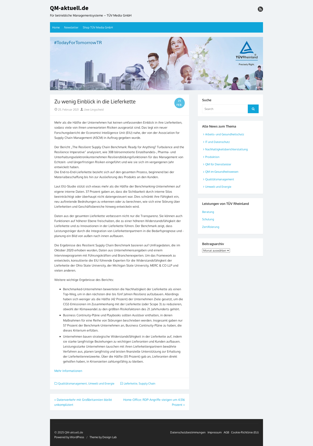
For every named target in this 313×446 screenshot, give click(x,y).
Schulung (208, 219)
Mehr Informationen (68, 371)
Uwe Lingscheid (92, 109)
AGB (226, 432)
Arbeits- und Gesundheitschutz (224, 134)
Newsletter (71, 27)
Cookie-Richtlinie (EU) (245, 432)
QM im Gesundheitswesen (221, 171)
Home (56, 27)
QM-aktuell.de (69, 8)
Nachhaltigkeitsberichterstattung (226, 149)
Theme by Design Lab (103, 437)
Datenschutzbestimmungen (188, 432)
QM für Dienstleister (218, 164)
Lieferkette (130, 383)
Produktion (212, 157)
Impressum (214, 432)
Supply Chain (147, 383)
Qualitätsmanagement (72, 383)
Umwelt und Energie (101, 383)
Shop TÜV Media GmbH (98, 27)
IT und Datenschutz (217, 142)
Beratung (208, 212)
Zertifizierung (210, 227)
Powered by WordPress (69, 437)
